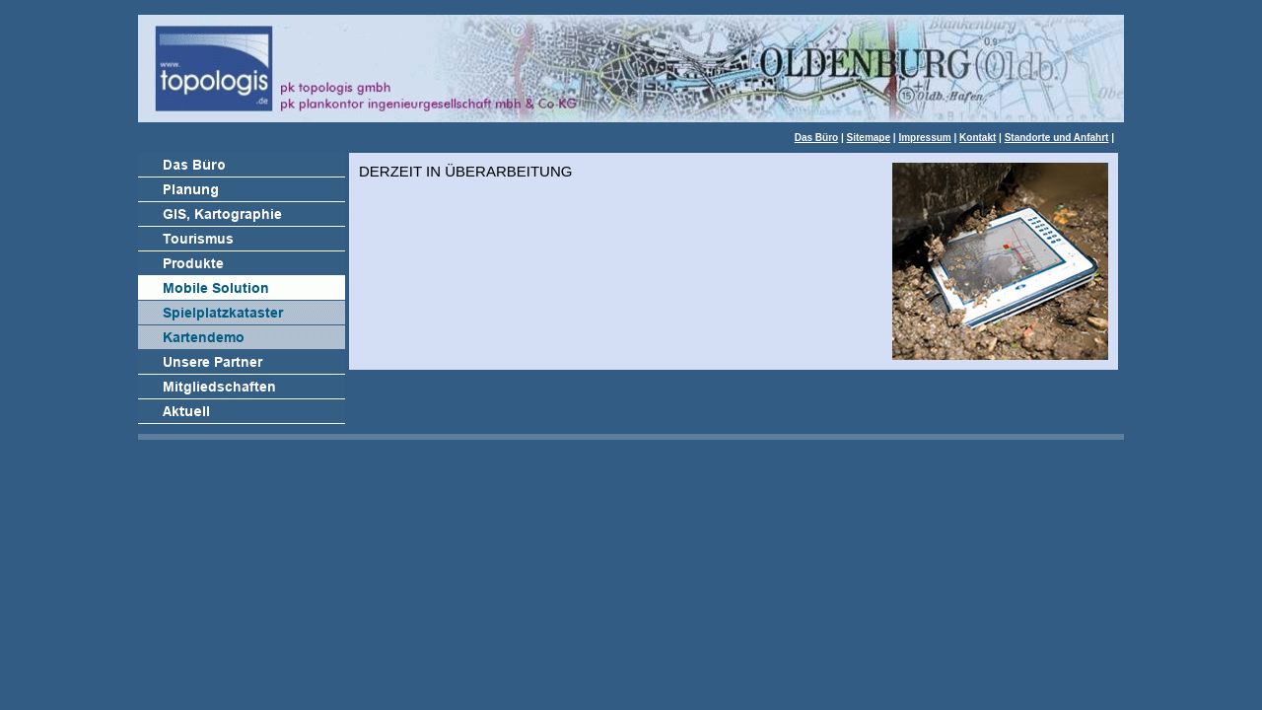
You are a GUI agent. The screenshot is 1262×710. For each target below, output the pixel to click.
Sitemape (868, 137)
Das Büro (816, 137)
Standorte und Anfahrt (1057, 137)
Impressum (924, 137)
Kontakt (977, 137)
